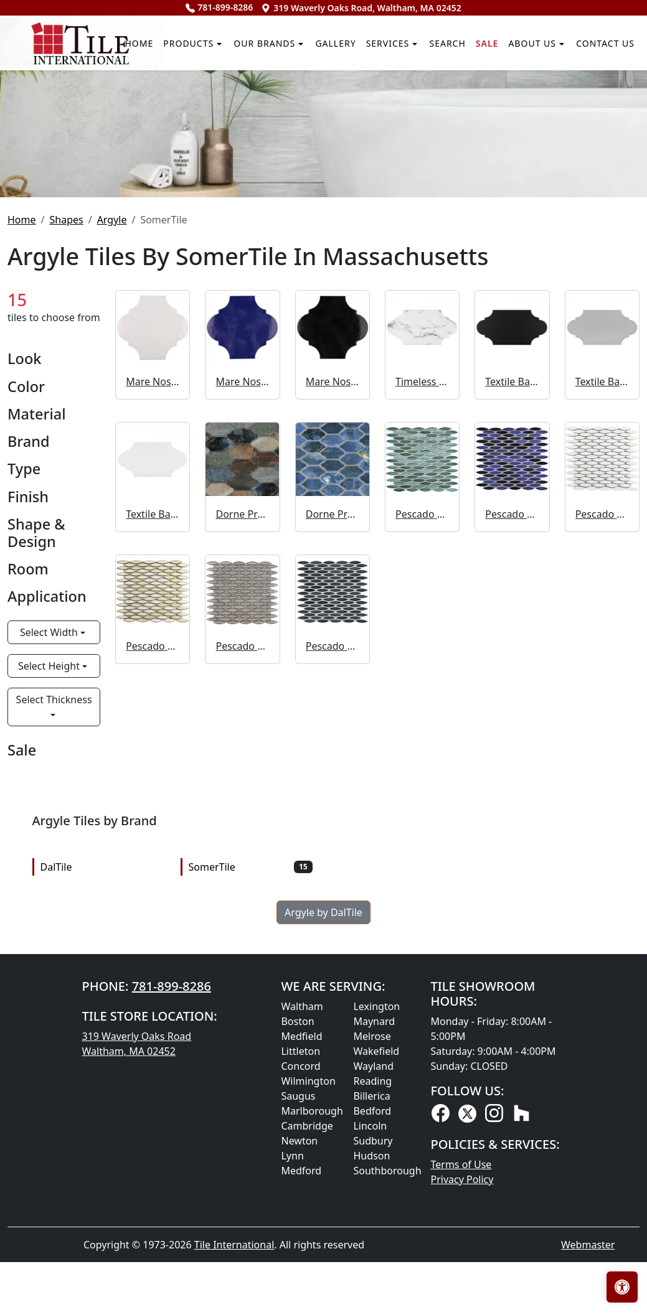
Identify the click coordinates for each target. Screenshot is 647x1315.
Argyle (112, 408)
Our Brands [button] (186, 169)
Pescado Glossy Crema (152, 834)
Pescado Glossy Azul (512, 702)
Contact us (596, 169)
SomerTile (251, 1055)
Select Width (50, 821)
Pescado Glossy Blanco (602, 702)
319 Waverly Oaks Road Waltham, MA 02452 (136, 1232)
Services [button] (335, 169)
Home (32, 169)
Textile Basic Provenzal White (152, 702)
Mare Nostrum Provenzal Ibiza (152, 571)
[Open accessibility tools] (622, 1287)
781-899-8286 (219, 7)
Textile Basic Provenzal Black (512, 571)
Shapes (66, 408)
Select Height (50, 854)
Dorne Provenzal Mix (242, 702)
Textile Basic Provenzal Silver (602, 571)
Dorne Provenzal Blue (332, 702)
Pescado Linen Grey (242, 834)
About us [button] (509, 169)
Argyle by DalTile (323, 1101)
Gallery (270, 169)
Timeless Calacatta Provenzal (422, 571)
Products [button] (93, 169)
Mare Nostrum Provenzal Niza (332, 571)
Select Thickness (54, 888)
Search (406, 169)
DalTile (102, 1055)
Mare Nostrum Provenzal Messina (242, 571)
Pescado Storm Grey (332, 834)
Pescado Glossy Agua (422, 702)
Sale (453, 169)
